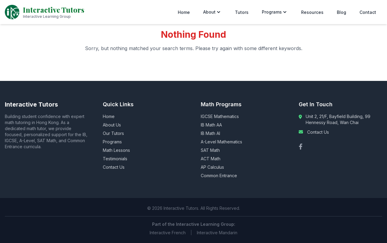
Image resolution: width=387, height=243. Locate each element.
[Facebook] (301, 146)
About (212, 12)
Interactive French (168, 232)
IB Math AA (211, 124)
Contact (367, 12)
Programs (275, 12)
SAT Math (210, 150)
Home (184, 12)
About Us (112, 124)
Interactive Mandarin (217, 232)
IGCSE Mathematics (220, 116)
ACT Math (210, 158)
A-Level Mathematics (221, 141)
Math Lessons (116, 150)
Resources (312, 12)
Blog (341, 12)
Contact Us (114, 167)
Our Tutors (113, 133)
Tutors (242, 12)
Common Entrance (219, 175)
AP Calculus (212, 167)
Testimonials (115, 158)
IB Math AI (210, 133)
